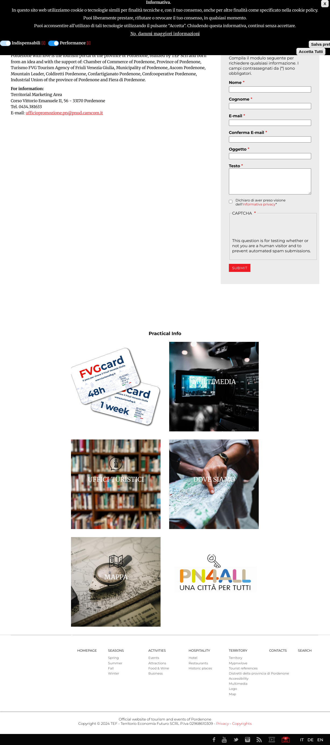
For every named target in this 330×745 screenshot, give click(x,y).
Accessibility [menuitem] (239, 679)
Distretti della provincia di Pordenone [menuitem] (259, 674)
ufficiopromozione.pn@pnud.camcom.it (64, 113)
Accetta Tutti (311, 51)
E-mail (235, 115)
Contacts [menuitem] (278, 651)
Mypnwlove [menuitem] (238, 663)
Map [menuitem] (232, 694)
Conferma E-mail (246, 132)
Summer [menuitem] (115, 663)
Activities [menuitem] (157, 651)
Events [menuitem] (153, 658)
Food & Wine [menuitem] (158, 668)
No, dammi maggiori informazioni (165, 33)
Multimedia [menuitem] (238, 684)
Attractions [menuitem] (157, 663)
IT (302, 739)
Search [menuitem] (305, 651)
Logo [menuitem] (233, 689)
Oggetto (238, 149)
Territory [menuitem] (238, 651)
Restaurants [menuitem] (198, 663)
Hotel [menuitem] (193, 658)
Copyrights (241, 724)
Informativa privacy (259, 205)
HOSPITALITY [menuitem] (199, 651)
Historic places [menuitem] (200, 668)
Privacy (222, 724)
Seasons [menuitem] (116, 651)
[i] (43, 43)
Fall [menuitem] (111, 668)
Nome (235, 82)
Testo (234, 165)
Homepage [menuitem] (87, 651)
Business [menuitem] (155, 674)
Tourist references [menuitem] (243, 668)
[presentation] (273, 227)
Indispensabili (26, 43)
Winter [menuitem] (113, 674)
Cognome (239, 99)
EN (320, 739)
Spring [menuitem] (113, 658)
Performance (73, 43)
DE (310, 739)
